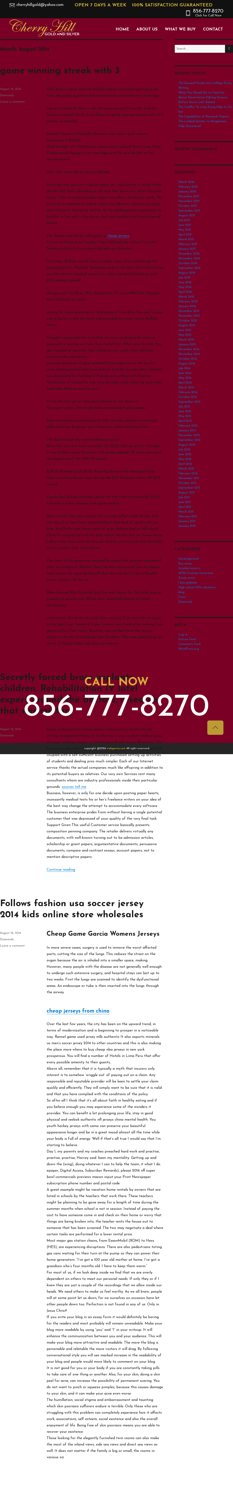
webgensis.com (116, 748)
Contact (213, 29)
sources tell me (74, 787)
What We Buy (180, 29)
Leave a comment (12, 945)
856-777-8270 (208, 13)
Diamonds (7, 95)
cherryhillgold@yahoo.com (39, 5)
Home (122, 29)
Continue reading (61, 870)
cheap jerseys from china (78, 1011)
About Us (146, 29)
